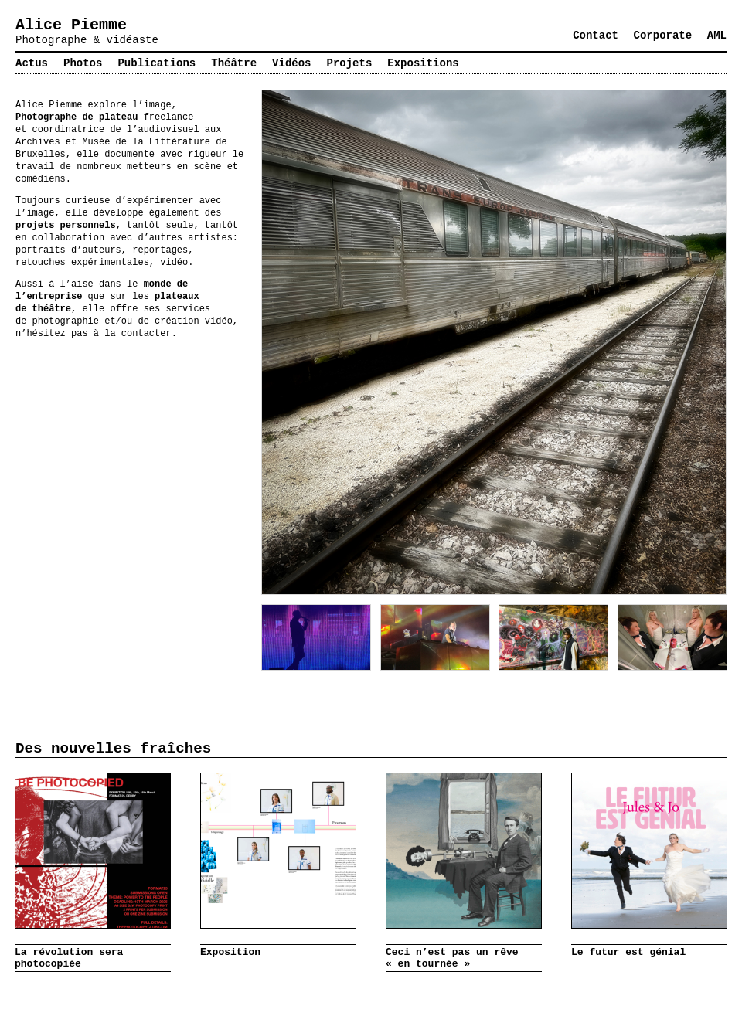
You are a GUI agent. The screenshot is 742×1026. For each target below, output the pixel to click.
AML (717, 35)
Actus (31, 63)
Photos (82, 63)
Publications (156, 63)
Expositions (422, 63)
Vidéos (291, 63)
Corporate (663, 35)
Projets (350, 63)
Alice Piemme (71, 25)
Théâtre (234, 63)
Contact (595, 35)
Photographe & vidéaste (86, 40)
